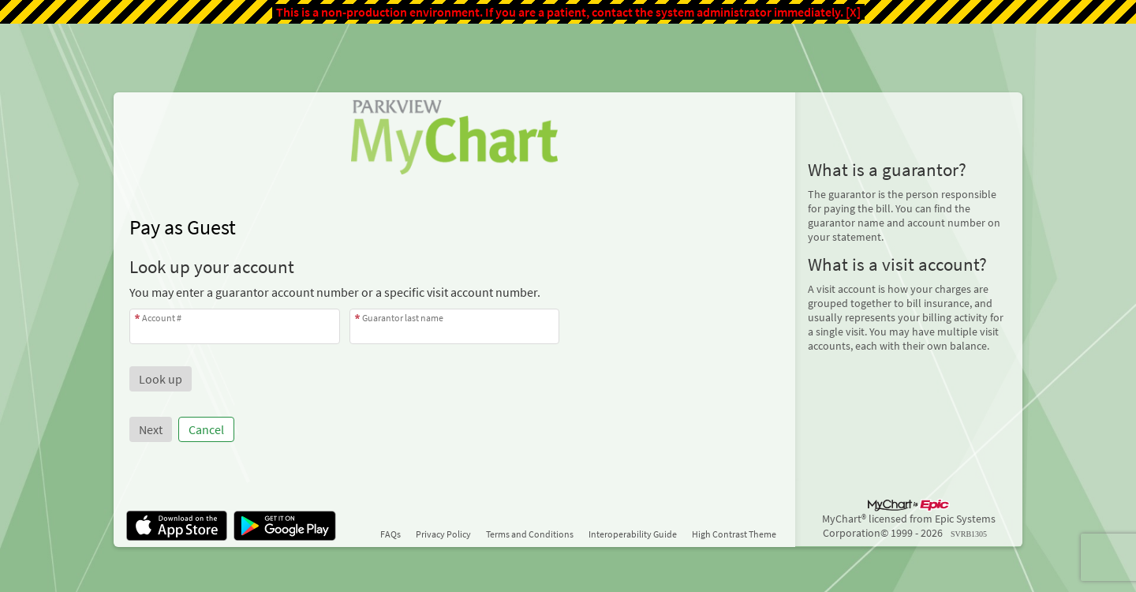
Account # (161, 318)
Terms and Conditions (530, 534)
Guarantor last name (402, 318)
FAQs (390, 534)
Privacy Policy (443, 534)
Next (151, 429)
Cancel (206, 429)
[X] (853, 12)
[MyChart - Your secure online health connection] (454, 136)
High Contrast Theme (734, 534)
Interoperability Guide (633, 534)
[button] (160, 379)
